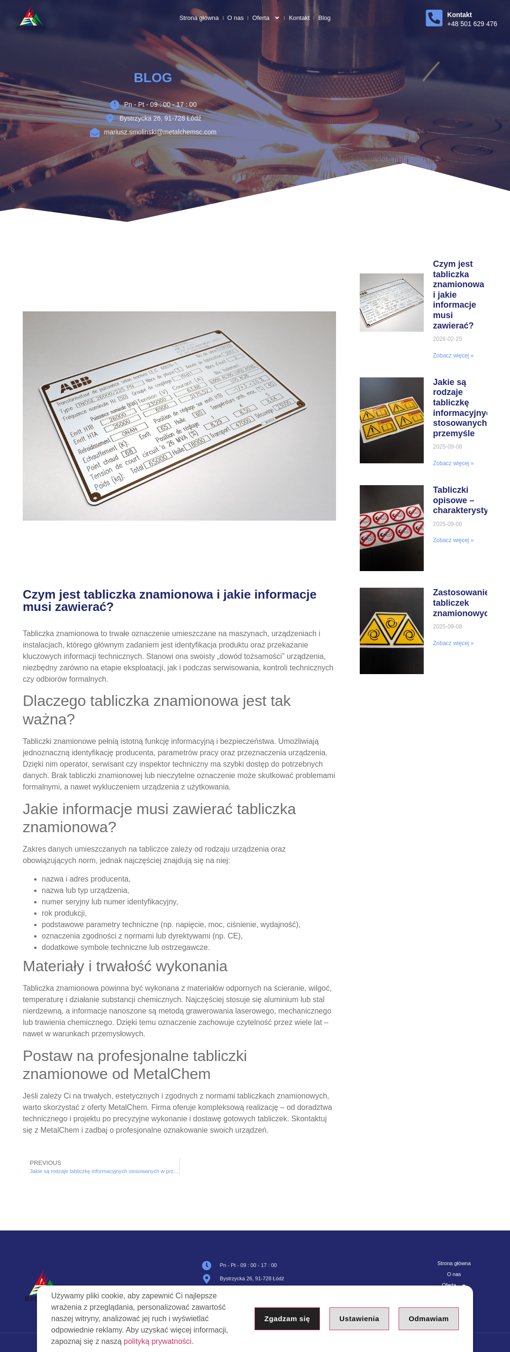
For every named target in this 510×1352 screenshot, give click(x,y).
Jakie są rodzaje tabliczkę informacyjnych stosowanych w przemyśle (464, 407)
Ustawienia (356, 1318)
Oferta (266, 18)
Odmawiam (428, 1318)
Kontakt (299, 17)
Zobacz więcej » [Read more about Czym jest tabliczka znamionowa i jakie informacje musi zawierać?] (453, 355)
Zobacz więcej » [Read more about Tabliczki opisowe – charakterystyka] (453, 540)
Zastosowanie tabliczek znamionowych (463, 603)
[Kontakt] (434, 18)
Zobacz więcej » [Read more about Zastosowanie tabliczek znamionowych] (453, 643)
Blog (324, 17)
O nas (236, 17)
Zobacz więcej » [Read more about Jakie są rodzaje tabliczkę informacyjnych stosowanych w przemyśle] (453, 463)
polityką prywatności (157, 1341)
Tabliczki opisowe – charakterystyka (465, 500)
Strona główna (199, 17)
